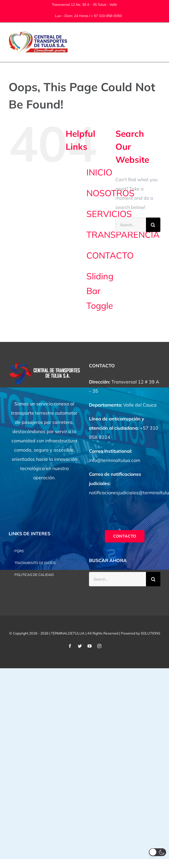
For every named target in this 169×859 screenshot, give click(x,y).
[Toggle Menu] (156, 42)
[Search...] (130, 225)
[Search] (153, 225)
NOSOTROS (110, 193)
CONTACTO (110, 255)
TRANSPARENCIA (122, 234)
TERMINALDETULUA (68, 633)
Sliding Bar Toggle (99, 291)
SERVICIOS (109, 213)
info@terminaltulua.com (114, 460)
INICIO (99, 172)
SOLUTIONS (150, 633)
